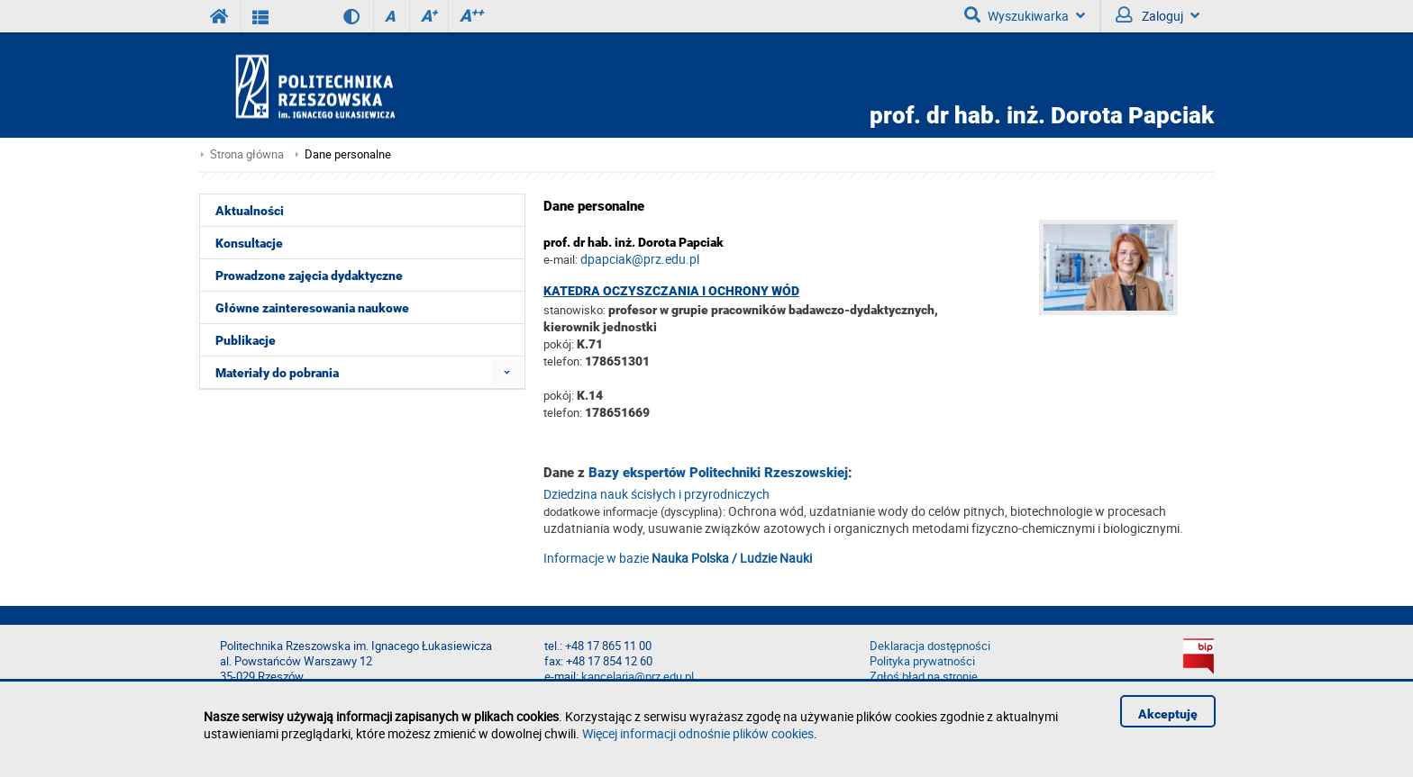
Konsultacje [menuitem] (249, 243)
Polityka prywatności (922, 661)
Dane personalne (348, 154)
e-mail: (560, 259)
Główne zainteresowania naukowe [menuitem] (312, 308)
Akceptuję (1168, 714)
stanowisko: (574, 310)
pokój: (560, 344)
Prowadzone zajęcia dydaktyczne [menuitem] (309, 275)
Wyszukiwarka (1024, 15)
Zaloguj (1157, 15)
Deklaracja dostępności (930, 646)
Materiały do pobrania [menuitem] (277, 373)
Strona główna (247, 154)
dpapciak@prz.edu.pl (639, 258)
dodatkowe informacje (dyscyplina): (634, 511)
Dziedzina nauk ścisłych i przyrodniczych (656, 493)
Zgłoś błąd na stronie (924, 676)
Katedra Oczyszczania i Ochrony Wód (671, 291)
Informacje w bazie (677, 557)
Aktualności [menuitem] (249, 210)
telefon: (562, 361)
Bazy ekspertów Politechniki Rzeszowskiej (718, 473)
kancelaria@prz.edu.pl (637, 676)
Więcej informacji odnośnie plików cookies (698, 733)
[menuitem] (507, 372)
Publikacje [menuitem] (245, 340)
